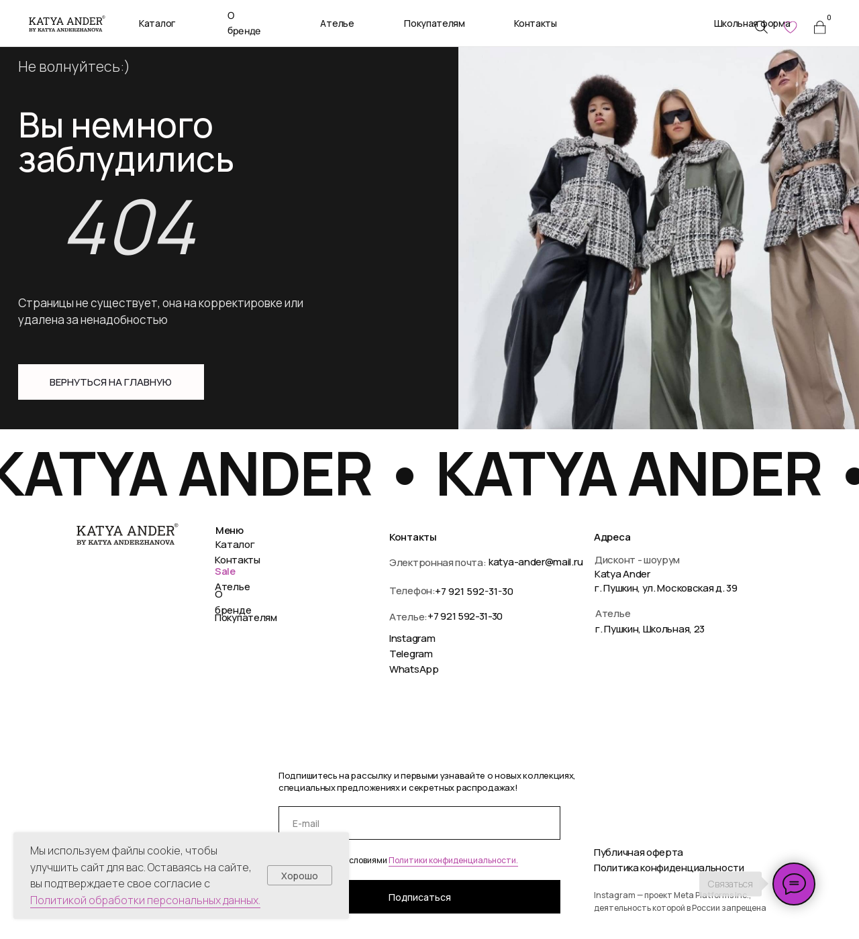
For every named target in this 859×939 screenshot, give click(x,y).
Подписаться (420, 897)
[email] (419, 823)
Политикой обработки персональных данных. (145, 900)
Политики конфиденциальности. (453, 860)
